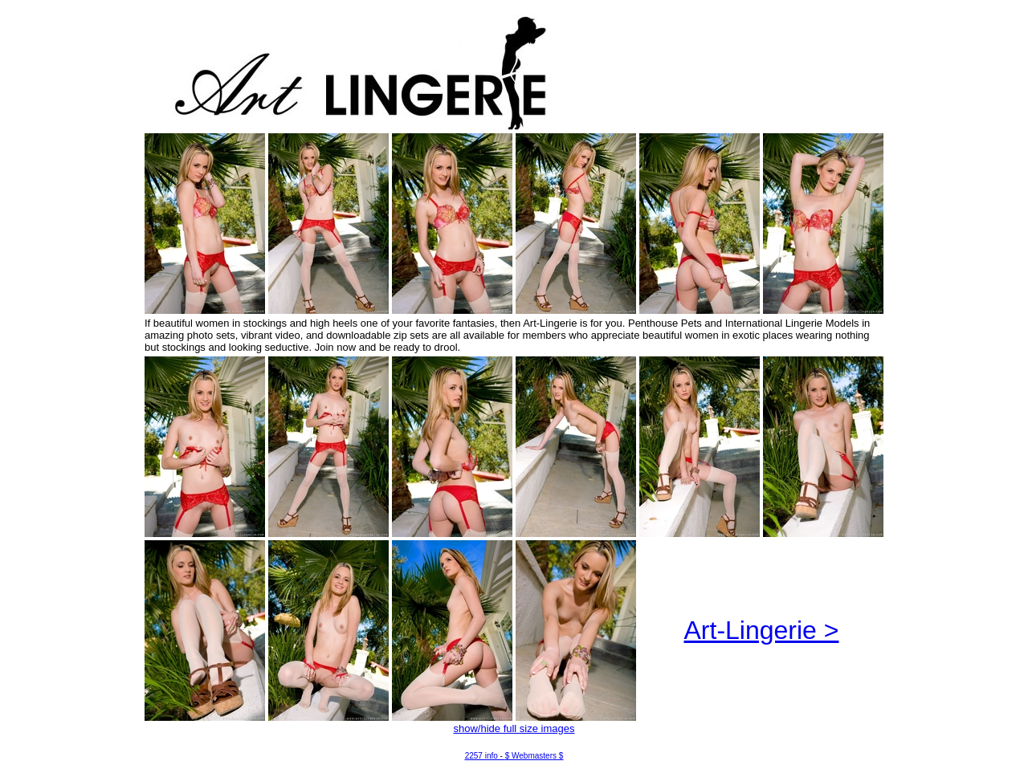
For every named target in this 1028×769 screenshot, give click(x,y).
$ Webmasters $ (534, 755)
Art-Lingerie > (761, 630)
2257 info (481, 755)
